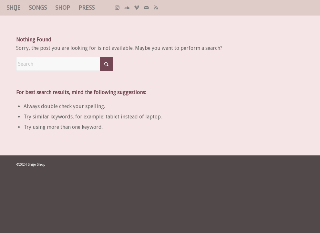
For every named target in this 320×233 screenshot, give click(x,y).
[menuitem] (13, 8)
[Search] (64, 64)
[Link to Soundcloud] (127, 7)
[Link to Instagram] (117, 7)
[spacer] (312, 8)
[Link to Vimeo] (136, 7)
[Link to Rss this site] (156, 7)
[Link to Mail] (146, 7)
